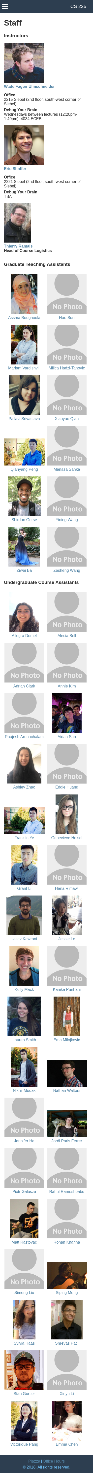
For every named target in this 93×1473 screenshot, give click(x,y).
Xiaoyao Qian (67, 419)
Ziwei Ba (24, 570)
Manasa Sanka (67, 469)
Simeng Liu (24, 1293)
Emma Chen (67, 1444)
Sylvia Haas (24, 1343)
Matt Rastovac (24, 1242)
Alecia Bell (67, 636)
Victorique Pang (24, 1444)
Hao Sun (66, 318)
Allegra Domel (24, 636)
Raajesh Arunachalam (24, 737)
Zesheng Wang (66, 570)
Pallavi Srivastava (24, 419)
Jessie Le (66, 939)
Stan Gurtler (24, 1394)
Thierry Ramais (18, 246)
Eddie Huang (66, 787)
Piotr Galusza (24, 1191)
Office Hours (54, 1461)
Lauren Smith (24, 1040)
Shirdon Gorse (24, 520)
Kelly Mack (24, 989)
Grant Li (24, 888)
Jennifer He (24, 1141)
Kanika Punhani (67, 989)
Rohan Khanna (67, 1242)
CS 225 (78, 6)
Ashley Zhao (24, 787)
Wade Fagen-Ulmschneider (29, 86)
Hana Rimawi (67, 888)
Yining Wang (67, 520)
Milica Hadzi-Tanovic (67, 368)
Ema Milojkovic (67, 1040)
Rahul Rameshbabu (66, 1191)
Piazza (34, 1461)
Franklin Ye (24, 838)
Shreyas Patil (66, 1343)
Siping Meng (67, 1293)
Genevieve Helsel (66, 838)
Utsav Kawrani (24, 939)
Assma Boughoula (24, 318)
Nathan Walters (66, 1090)
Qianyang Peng (24, 469)
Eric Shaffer (15, 169)
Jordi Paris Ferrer (66, 1141)
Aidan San (67, 737)
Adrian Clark (24, 686)
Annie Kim (67, 686)
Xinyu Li (67, 1394)
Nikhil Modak (24, 1090)
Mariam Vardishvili (24, 368)
